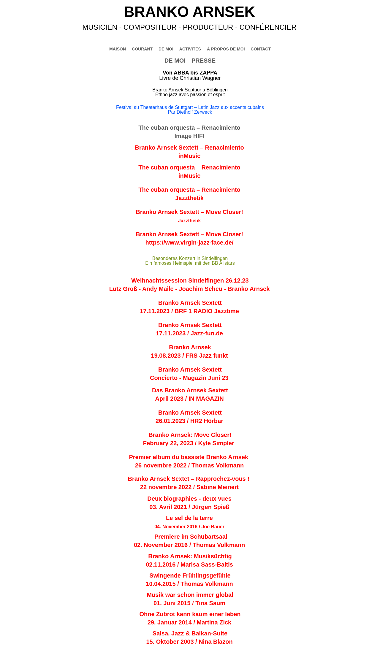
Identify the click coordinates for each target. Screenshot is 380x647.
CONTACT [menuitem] (261, 49)
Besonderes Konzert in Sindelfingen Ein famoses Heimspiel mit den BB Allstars (190, 261)
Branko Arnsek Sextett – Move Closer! (189, 212)
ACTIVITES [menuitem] (190, 49)
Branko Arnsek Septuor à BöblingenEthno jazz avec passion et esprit (190, 92)
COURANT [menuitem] (142, 49)
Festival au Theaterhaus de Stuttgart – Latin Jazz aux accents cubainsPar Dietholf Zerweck (190, 110)
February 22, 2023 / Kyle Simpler (189, 443)
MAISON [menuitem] (117, 49)
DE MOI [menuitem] (175, 60)
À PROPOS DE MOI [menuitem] (226, 49)
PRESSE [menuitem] (203, 60)
